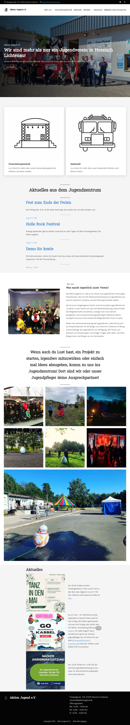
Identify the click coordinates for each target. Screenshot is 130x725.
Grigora (83, 721)
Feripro (71, 631)
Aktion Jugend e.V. (18, 9)
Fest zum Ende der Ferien (48, 203)
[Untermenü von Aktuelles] (87, 10)
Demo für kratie (39, 249)
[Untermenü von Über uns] (48, 10)
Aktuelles (34, 570)
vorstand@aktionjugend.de (51, 2)
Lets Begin (10, 67)
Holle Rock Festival (43, 224)
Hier (10, 168)
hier (70, 598)
